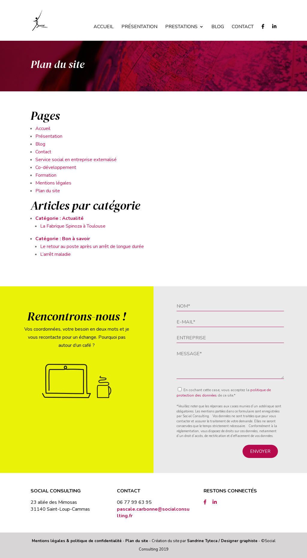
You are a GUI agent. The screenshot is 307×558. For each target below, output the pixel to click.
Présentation (139, 27)
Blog (217, 27)
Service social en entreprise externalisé (76, 159)
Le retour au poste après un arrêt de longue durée (92, 246)
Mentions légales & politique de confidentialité (77, 541)
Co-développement (55, 167)
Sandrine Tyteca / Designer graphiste (222, 541)
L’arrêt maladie (55, 254)
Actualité (73, 218)
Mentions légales (53, 183)
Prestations (181, 27)
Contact (243, 27)
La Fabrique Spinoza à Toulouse (73, 226)
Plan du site (47, 190)
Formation (45, 175)
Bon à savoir (76, 238)
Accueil (104, 27)
